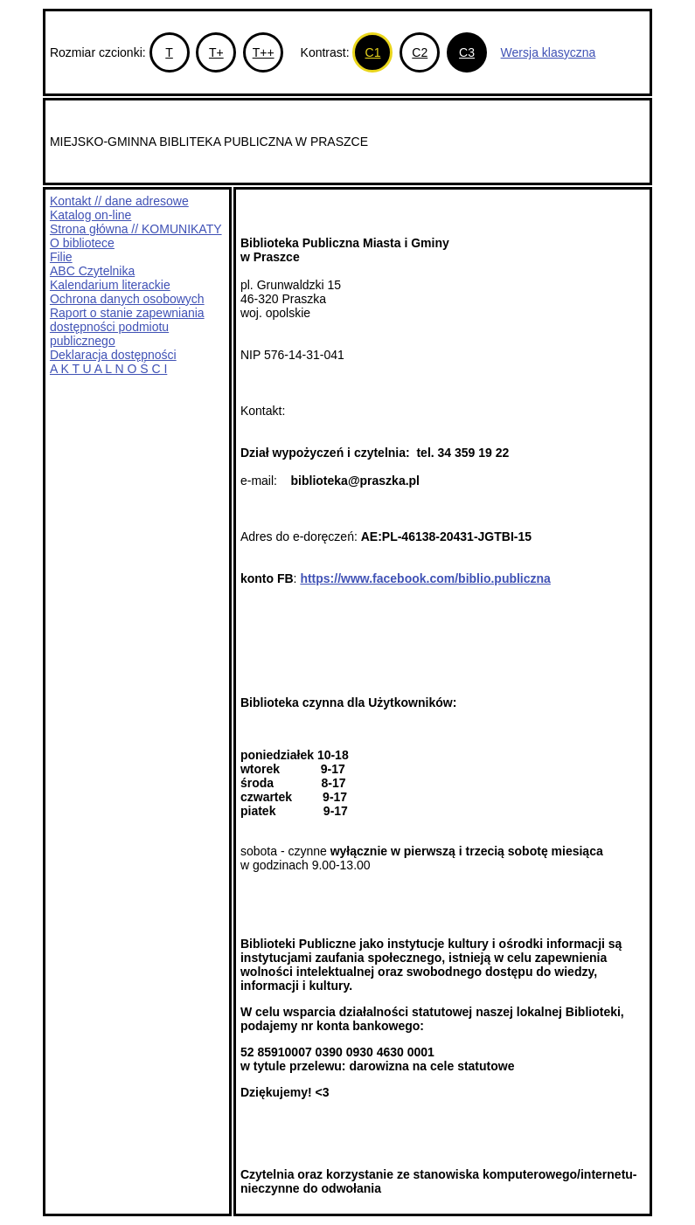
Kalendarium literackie (110, 285)
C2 (419, 52)
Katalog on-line (90, 215)
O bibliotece (82, 243)
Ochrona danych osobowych (127, 299)
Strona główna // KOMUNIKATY (136, 229)
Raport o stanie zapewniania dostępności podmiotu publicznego (127, 327)
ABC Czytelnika (92, 271)
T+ (216, 52)
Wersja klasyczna (548, 52)
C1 (373, 52)
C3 (467, 52)
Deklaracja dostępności (113, 355)
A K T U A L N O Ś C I (108, 369)
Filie (61, 257)
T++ (264, 52)
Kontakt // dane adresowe (119, 201)
